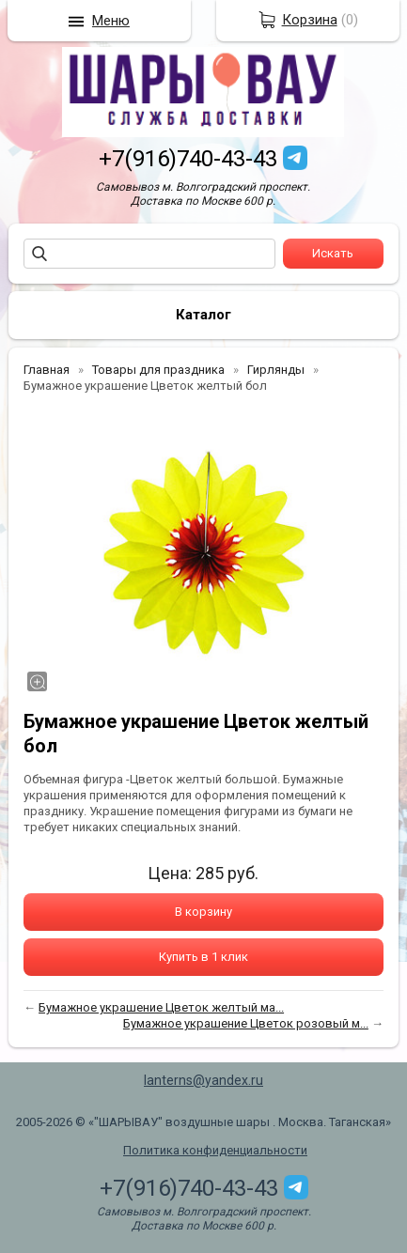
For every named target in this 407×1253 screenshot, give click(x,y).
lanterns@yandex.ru (203, 1080)
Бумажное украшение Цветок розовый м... (245, 1023)
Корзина (309, 19)
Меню (111, 20)
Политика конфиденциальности (215, 1150)
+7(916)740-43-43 (188, 159)
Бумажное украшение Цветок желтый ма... (161, 1007)
